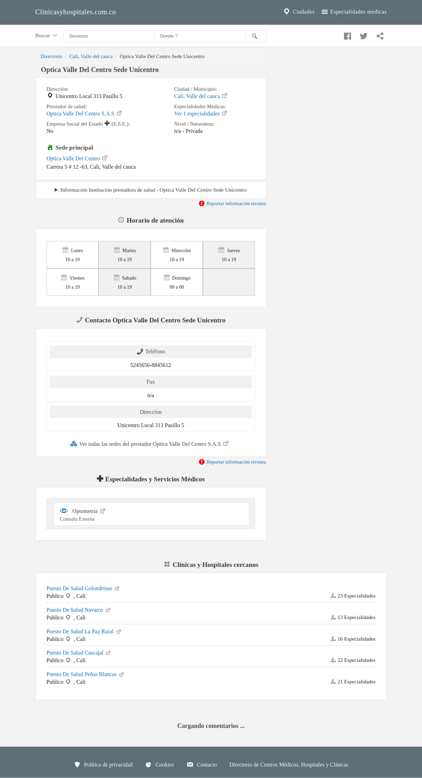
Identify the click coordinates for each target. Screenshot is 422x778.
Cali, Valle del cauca (91, 56)
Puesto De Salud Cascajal (79, 652)
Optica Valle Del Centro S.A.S (85, 113)
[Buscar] (256, 36)
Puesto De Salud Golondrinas (84, 587)
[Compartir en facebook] (346, 34)
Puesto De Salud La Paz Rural (84, 630)
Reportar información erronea (232, 203)
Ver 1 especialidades (201, 113)
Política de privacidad (103, 764)
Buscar (46, 35)
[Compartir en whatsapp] (379, 34)
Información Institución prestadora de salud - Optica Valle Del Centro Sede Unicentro (154, 190)
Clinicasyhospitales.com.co (75, 12)
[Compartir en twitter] (363, 34)
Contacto (201, 764)
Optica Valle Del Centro (78, 157)
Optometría (151, 514)
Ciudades (298, 11)
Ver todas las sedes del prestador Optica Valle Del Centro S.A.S (149, 443)
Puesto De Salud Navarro (79, 609)
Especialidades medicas (353, 11)
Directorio (51, 56)
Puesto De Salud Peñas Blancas (86, 673)
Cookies (159, 764)
